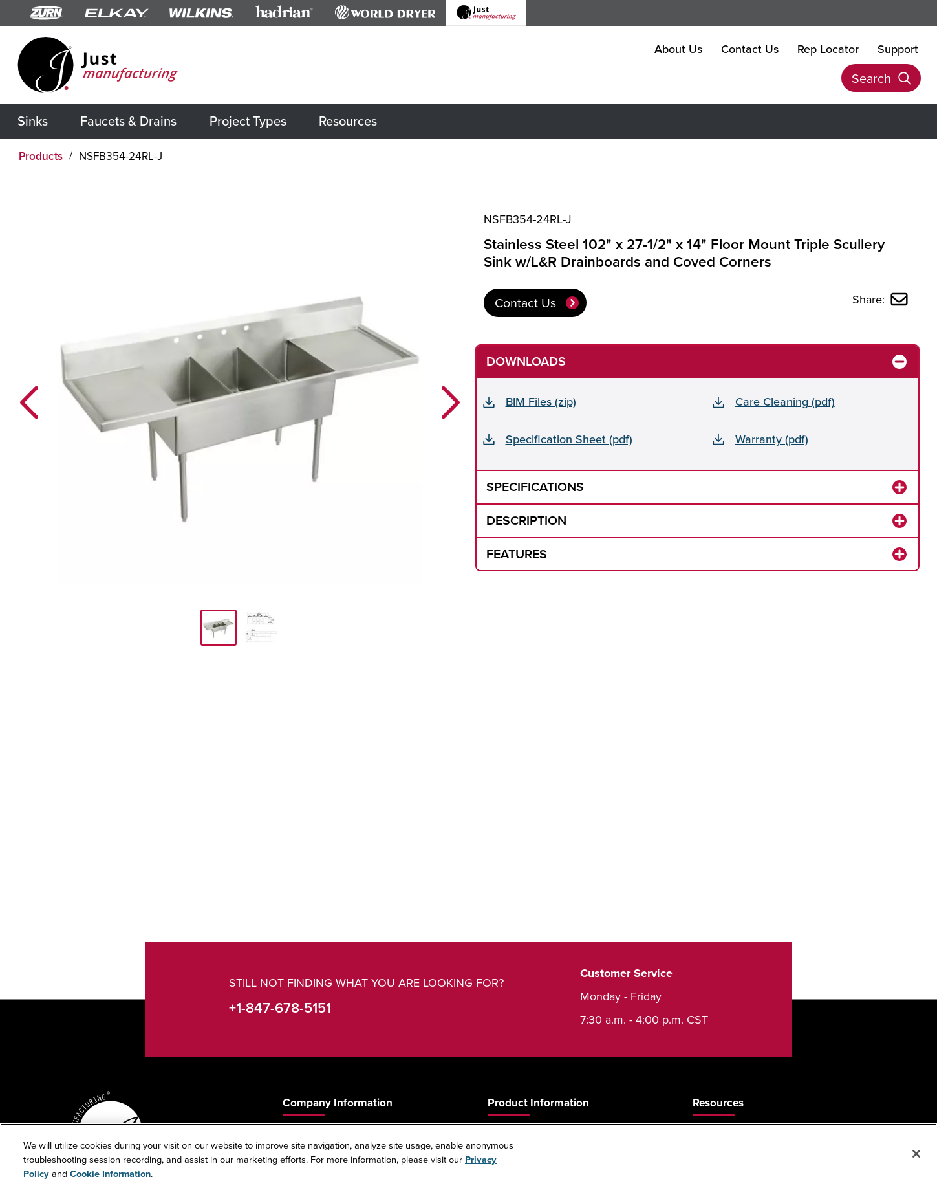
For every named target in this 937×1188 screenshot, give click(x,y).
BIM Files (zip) (541, 401)
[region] (468, 1155)
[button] (29, 402)
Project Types (248, 120)
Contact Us (750, 48)
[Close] (916, 1153)
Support (898, 48)
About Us (678, 48)
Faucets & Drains (128, 120)
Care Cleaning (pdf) (785, 401)
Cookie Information (110, 1173)
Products (41, 156)
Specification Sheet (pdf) (569, 439)
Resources (348, 120)
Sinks (32, 120)
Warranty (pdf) (771, 439)
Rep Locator (828, 48)
